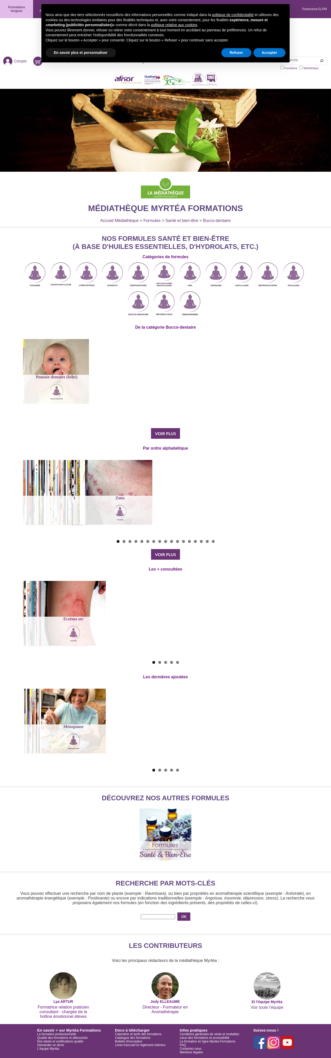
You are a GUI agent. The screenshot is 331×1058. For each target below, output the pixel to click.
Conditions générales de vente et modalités (209, 1034)
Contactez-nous (190, 1048)
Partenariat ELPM (314, 9)
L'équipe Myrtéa (48, 1048)
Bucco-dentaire (217, 220)
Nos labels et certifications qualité (60, 1041)
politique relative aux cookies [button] (174, 25)
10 (171, 541)
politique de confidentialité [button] (233, 15)
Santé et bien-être (181, 220)
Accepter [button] (269, 53)
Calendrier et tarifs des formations (138, 1034)
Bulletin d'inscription (128, 1041)
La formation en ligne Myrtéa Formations (207, 1041)
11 (177, 541)
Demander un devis (50, 1045)
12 (183, 541)
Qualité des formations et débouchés (62, 1038)
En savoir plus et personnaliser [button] (81, 53)
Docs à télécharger (132, 1030)
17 (213, 541)
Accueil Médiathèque (119, 220)
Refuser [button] (236, 53)
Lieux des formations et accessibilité (204, 1038)
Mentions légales (191, 1052)
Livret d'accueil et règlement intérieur (140, 1045)
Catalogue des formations (133, 1038)
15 (201, 541)
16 (207, 541)
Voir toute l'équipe (267, 1007)
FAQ (183, 1045)
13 (189, 541)
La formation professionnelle (56, 1034)
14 (195, 541)
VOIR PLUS (165, 433)
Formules (152, 220)
